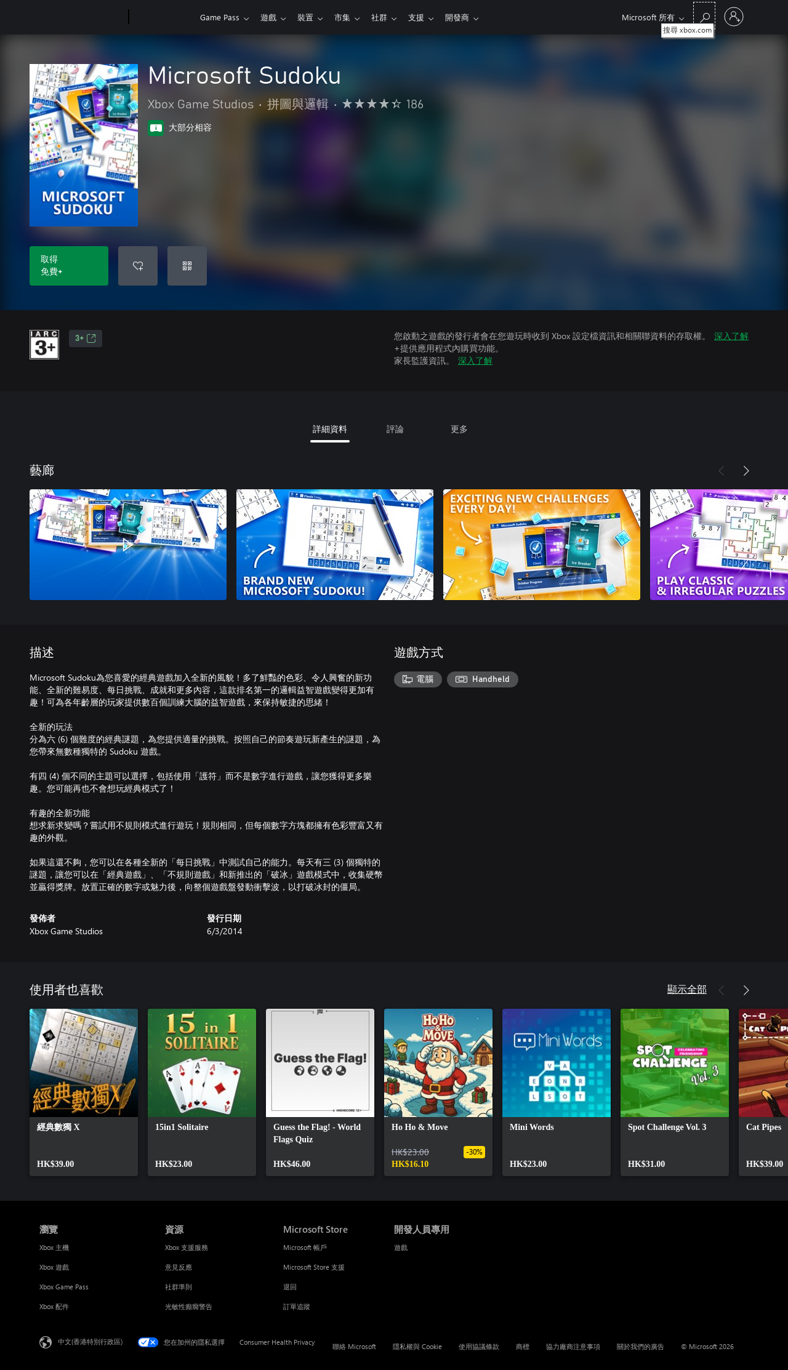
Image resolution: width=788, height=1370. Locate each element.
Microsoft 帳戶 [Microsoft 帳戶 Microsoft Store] (305, 1247)
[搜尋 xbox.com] (704, 16)
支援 (428, 17)
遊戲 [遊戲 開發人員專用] (401, 1247)
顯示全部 (687, 988)
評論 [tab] (395, 429)
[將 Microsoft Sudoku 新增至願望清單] (138, 266)
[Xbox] (163, 17)
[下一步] (746, 470)
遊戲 (271, 17)
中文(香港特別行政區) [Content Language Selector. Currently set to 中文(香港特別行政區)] (90, 1341)
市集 (350, 17)
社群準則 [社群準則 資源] (178, 1287)
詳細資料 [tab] (330, 429)
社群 (389, 17)
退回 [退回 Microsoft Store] (290, 1287)
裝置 (310, 17)
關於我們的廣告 (640, 1346)
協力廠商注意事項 (573, 1346)
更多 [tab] (459, 429)
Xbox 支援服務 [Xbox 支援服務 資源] (186, 1247)
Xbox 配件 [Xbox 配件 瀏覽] (54, 1306)
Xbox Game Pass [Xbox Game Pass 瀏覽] (64, 1287)
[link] (84, 1092)
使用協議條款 (479, 1346)
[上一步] (721, 470)
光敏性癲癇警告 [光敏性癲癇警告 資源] (188, 1306)
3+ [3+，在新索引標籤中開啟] (85, 338)
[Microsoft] (81, 17)
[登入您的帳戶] (734, 16)
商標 (522, 1346)
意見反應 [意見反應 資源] (178, 1267)
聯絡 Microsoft (354, 1346)
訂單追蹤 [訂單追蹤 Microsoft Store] (296, 1306)
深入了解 (731, 336)
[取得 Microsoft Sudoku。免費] (69, 266)
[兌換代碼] (187, 266)
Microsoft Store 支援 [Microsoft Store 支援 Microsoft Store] (314, 1267)
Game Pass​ (219, 17)
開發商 (472, 17)
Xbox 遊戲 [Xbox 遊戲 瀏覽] (54, 1267)
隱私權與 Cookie (417, 1346)
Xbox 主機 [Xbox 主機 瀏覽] (54, 1247)
